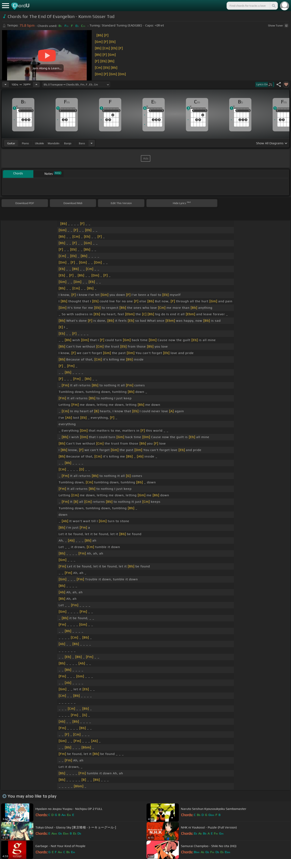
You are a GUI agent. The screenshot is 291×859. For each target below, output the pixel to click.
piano (25, 143)
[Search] (273, 6)
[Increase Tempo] (36, 84)
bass (82, 143)
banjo (67, 143)
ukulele (39, 143)
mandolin (53, 143)
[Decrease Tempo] (5, 84)
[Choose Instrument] (92, 143)
